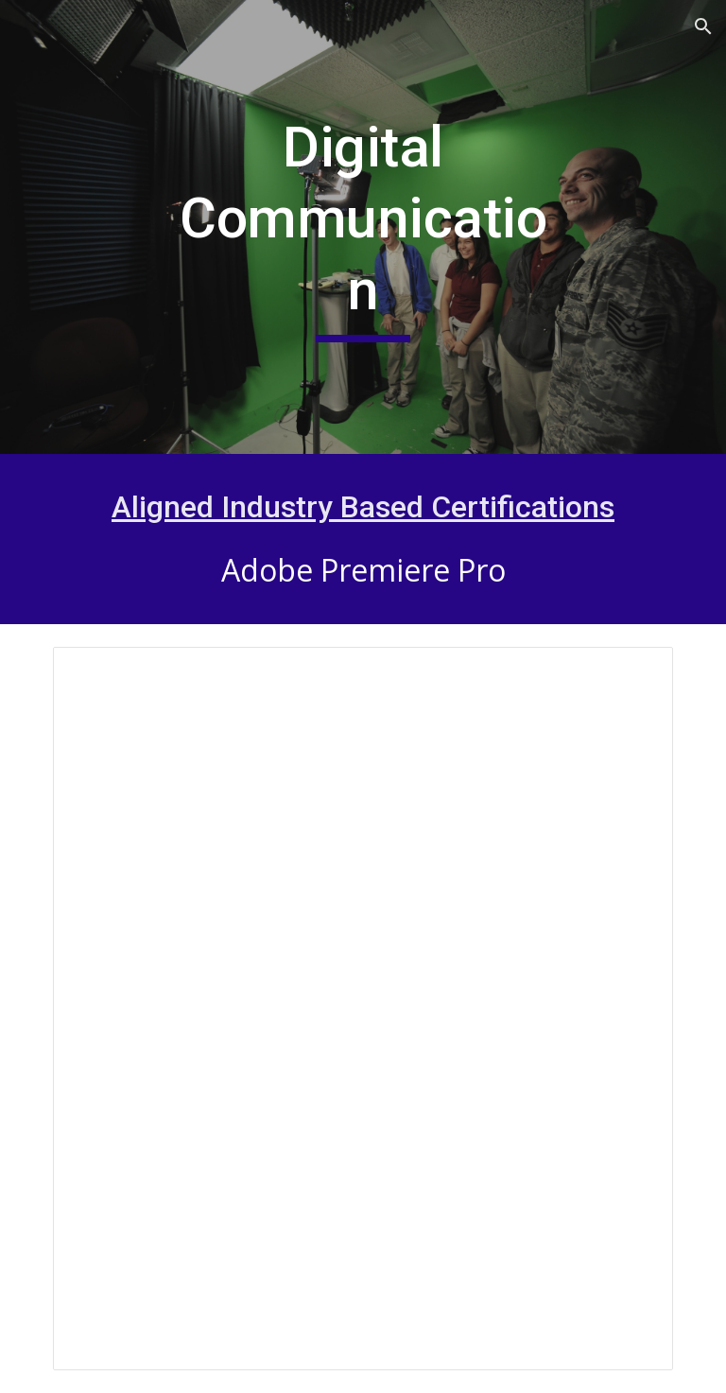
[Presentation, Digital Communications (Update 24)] (362, 1008)
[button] (703, 26)
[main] (362, 227)
